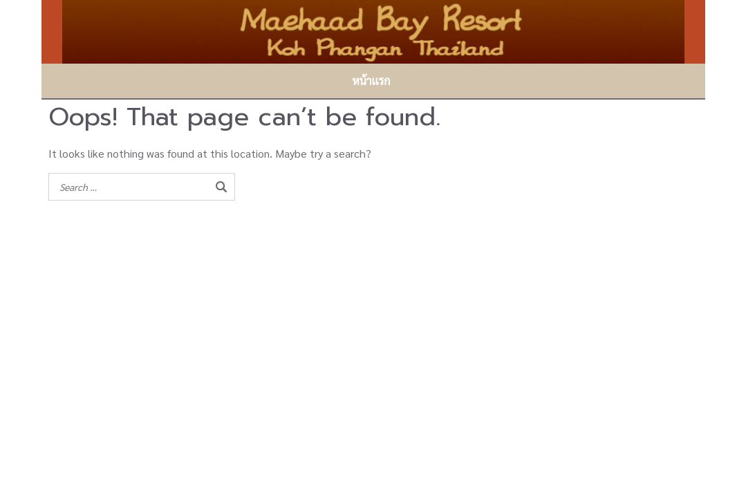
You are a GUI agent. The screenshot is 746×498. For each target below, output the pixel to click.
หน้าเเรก (371, 80)
